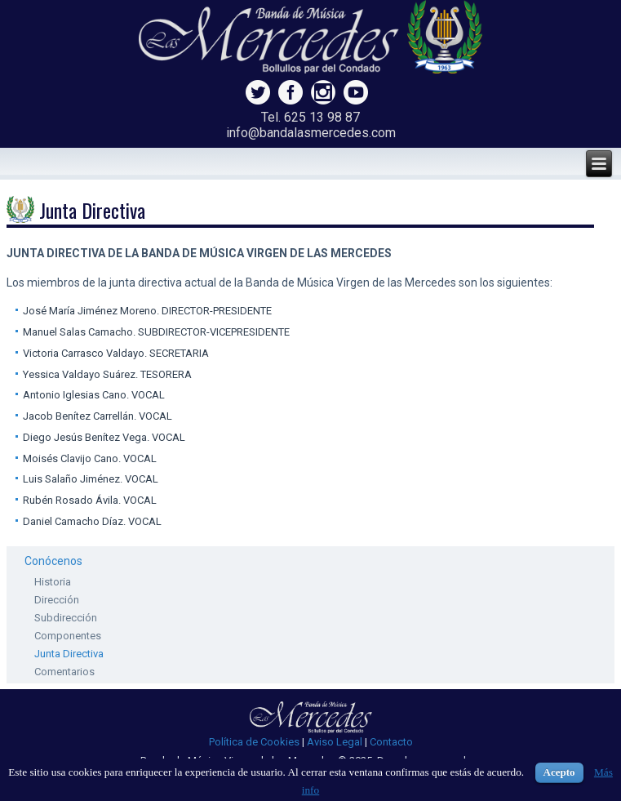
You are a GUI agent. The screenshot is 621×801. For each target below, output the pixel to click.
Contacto (391, 742)
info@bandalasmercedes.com (311, 132)
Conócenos (53, 560)
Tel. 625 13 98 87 (310, 117)
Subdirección (65, 618)
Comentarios (64, 671)
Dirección (56, 600)
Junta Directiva (69, 653)
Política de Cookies (254, 742)
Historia (52, 582)
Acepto (559, 772)
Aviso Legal (334, 742)
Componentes (67, 636)
